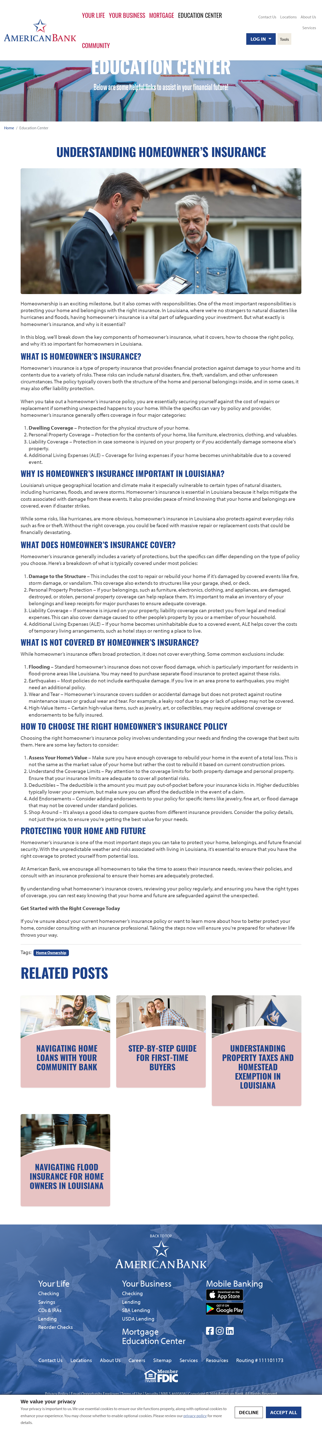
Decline (249, 1412)
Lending (47, 1318)
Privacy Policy (56, 1393)
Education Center (200, 15)
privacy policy (195, 1415)
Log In (259, 39)
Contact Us (267, 16)
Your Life (93, 15)
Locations (288, 16)
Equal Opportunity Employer (95, 1393)
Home (9, 127)
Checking (48, 1293)
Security (151, 1393)
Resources (217, 1360)
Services (309, 27)
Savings (47, 1301)
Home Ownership (51, 952)
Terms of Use (131, 1393)
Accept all (283, 1412)
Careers (137, 1360)
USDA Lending (138, 1318)
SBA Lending (136, 1309)
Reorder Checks (55, 1327)
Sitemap (162, 1360)
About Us (308, 16)
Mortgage (161, 15)
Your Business (127, 15)
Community (96, 45)
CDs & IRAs (49, 1310)
